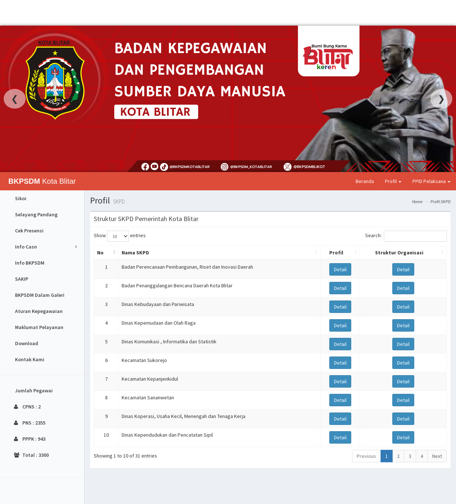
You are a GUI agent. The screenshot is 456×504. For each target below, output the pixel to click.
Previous (366, 456)
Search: (406, 236)
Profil (393, 181)
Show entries (120, 236)
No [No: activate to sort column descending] (100, 252)
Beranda (365, 181)
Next (437, 456)
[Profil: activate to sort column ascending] (340, 253)
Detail (340, 269)
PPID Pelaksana (431, 181)
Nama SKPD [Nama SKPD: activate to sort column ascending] (135, 252)
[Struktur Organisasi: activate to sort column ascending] (403, 253)
